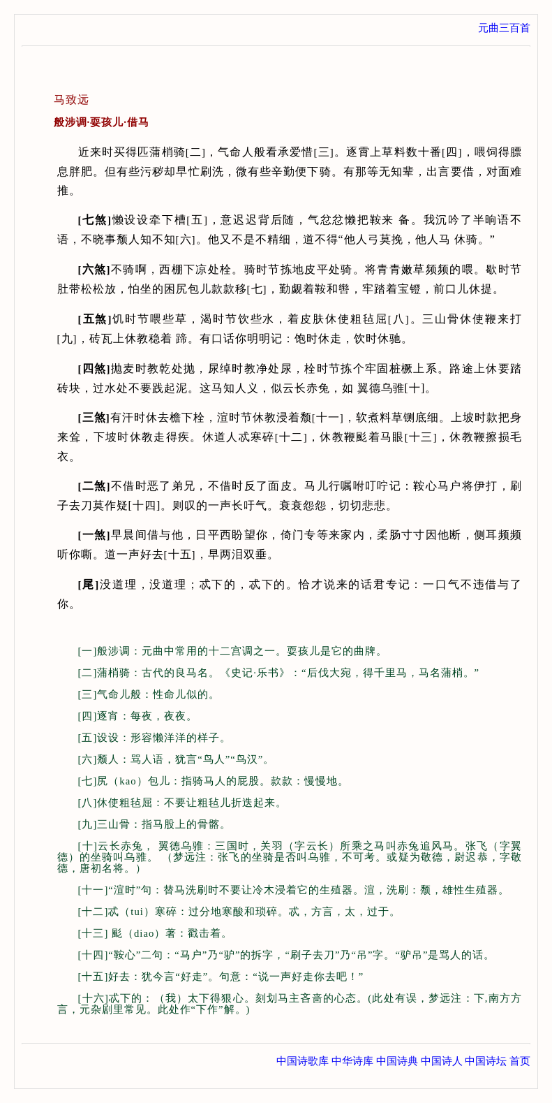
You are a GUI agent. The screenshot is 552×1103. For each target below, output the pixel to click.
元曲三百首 (504, 28)
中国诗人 (442, 1061)
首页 (519, 1061)
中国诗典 (397, 1061)
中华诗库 (352, 1061)
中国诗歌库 (302, 1061)
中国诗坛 (486, 1061)
